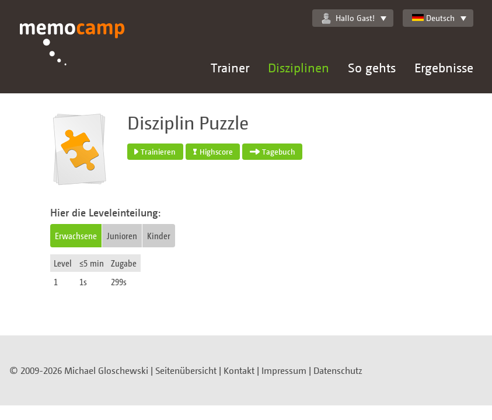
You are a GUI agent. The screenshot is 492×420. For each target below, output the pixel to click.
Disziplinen (298, 67)
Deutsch (433, 18)
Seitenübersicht (186, 370)
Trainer (230, 67)
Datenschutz (337, 370)
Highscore (213, 151)
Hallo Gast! (348, 18)
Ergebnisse (443, 67)
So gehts (372, 67)
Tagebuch (272, 151)
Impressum (283, 370)
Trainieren (155, 151)
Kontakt (239, 370)
